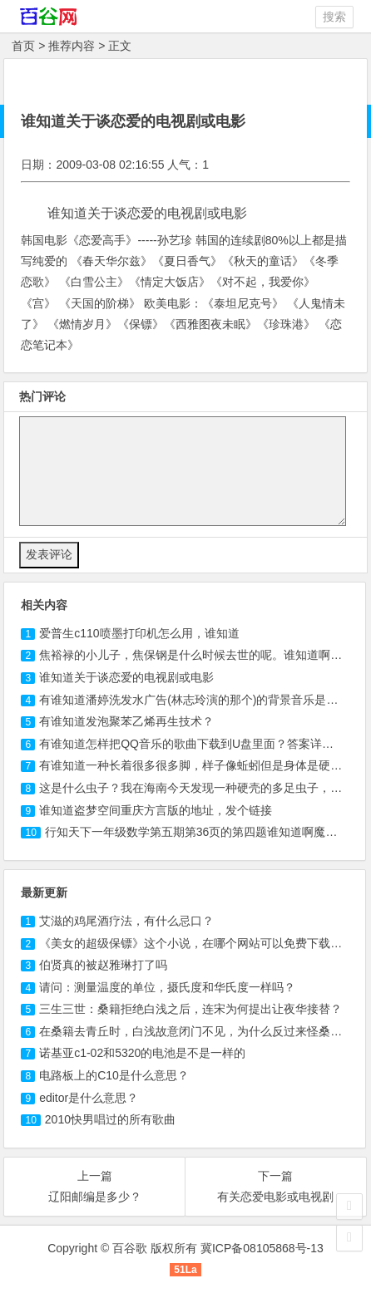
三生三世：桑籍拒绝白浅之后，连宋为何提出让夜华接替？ (190, 1008)
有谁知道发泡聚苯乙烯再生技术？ (126, 721)
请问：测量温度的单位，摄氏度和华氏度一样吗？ (167, 987)
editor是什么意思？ (88, 1097)
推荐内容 (71, 45)
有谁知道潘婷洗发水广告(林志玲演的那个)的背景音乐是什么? (197, 699)
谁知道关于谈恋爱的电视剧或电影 (126, 677)
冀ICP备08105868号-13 (262, 1248)
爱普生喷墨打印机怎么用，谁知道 (139, 633)
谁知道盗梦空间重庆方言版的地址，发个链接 (155, 810)
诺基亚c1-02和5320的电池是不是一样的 (142, 1052)
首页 (23, 45)
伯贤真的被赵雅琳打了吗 (103, 964)
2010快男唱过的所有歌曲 (110, 1119)
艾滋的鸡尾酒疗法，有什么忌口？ (126, 920)
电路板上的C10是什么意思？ (114, 1075)
